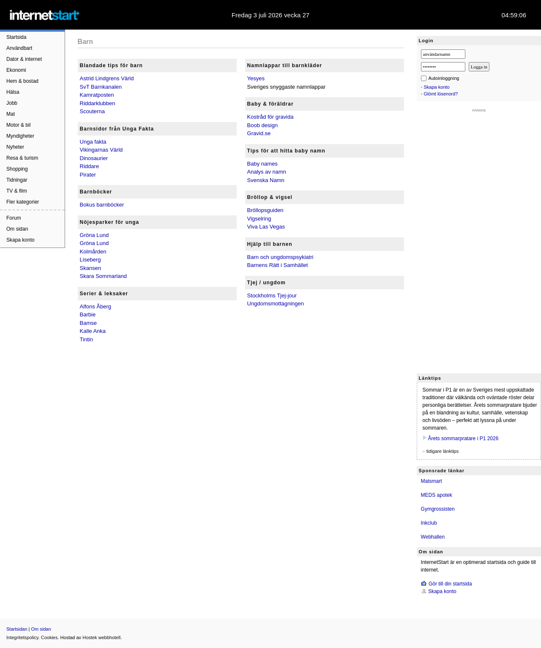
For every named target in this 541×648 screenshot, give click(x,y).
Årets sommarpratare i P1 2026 (463, 438)
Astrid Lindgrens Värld (107, 78)
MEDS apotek (436, 495)
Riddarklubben (97, 103)
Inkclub (429, 523)
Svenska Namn (265, 180)
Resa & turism (22, 158)
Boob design (262, 125)
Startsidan (16, 629)
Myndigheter (20, 136)
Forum (13, 218)
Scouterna (92, 111)
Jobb (11, 103)
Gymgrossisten (438, 509)
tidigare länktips (442, 451)
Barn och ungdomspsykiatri (280, 257)
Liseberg (90, 259)
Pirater (88, 175)
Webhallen (433, 537)
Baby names (262, 164)
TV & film (16, 191)
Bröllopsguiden (265, 210)
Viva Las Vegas (266, 226)
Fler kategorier (22, 202)
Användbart (19, 48)
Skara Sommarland (103, 276)
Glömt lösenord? (441, 93)
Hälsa (12, 92)
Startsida (16, 37)
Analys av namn (267, 172)
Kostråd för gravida (270, 117)
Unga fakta (93, 142)
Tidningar (16, 180)
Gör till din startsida (450, 584)
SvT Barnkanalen (101, 87)
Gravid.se (259, 133)
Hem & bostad (22, 81)
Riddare (89, 166)
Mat (10, 114)
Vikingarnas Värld (101, 150)
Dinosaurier (94, 158)
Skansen (90, 268)
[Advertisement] (479, 239)
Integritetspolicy (22, 637)
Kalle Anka (93, 331)
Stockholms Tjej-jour (272, 295)
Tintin (86, 339)
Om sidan (17, 229)
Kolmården (93, 251)
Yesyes (256, 78)
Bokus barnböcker (102, 204)
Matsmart (431, 481)
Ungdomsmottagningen (275, 303)
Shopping (17, 169)
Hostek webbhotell (101, 637)
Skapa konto (20, 240)
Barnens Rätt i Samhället (277, 265)
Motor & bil (18, 125)
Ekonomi (16, 70)
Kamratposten (97, 95)
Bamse (88, 323)
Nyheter (15, 147)
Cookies (49, 637)
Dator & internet (24, 59)
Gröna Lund (94, 235)
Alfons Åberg (95, 306)
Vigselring (259, 218)
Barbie (88, 314)
